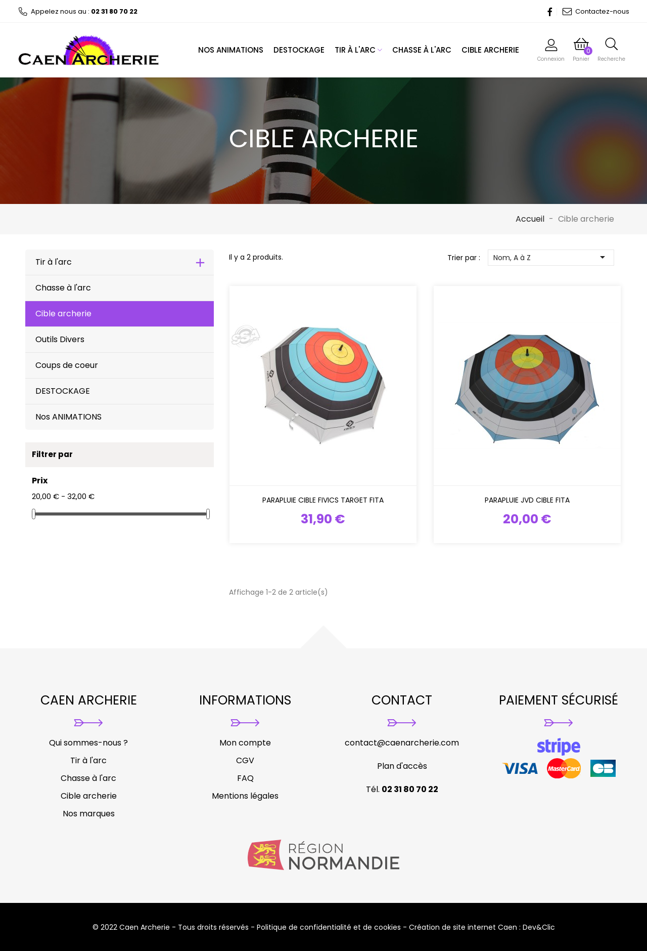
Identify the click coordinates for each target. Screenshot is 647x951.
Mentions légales (245, 796)
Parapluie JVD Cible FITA (527, 500)
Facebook (546, 11)
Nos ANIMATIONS (230, 50)
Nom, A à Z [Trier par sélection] (551, 257)
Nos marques (89, 813)
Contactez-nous (595, 11)
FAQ (245, 778)
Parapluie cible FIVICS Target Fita (323, 500)
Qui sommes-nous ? (88, 743)
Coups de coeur (66, 365)
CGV (245, 760)
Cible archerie (490, 50)
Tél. (402, 789)
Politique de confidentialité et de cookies (329, 927)
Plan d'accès (402, 766)
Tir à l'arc (358, 50)
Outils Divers (59, 339)
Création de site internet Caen (463, 927)
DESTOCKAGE (299, 50)
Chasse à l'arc (421, 50)
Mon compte (245, 743)
